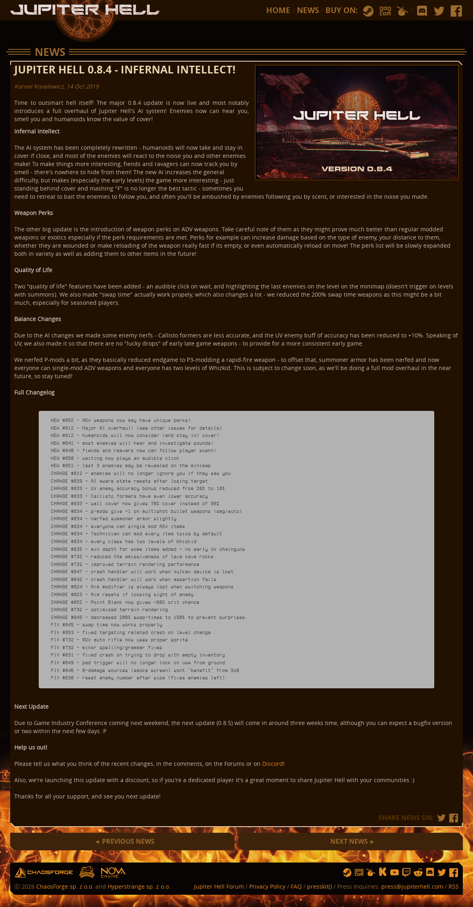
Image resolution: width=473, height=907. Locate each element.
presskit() (319, 886)
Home (278, 10)
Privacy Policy (267, 886)
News (308, 10)
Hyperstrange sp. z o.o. (139, 886)
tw (439, 11)
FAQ (296, 886)
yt (394, 872)
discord (422, 11)
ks (383, 872)
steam (368, 11)
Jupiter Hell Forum (219, 886)
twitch (406, 872)
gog (385, 11)
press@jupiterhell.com (412, 886)
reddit (418, 872)
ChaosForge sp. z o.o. (65, 886)
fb (456, 11)
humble (402, 11)
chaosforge (43, 872)
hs (87, 872)
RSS (454, 886)
